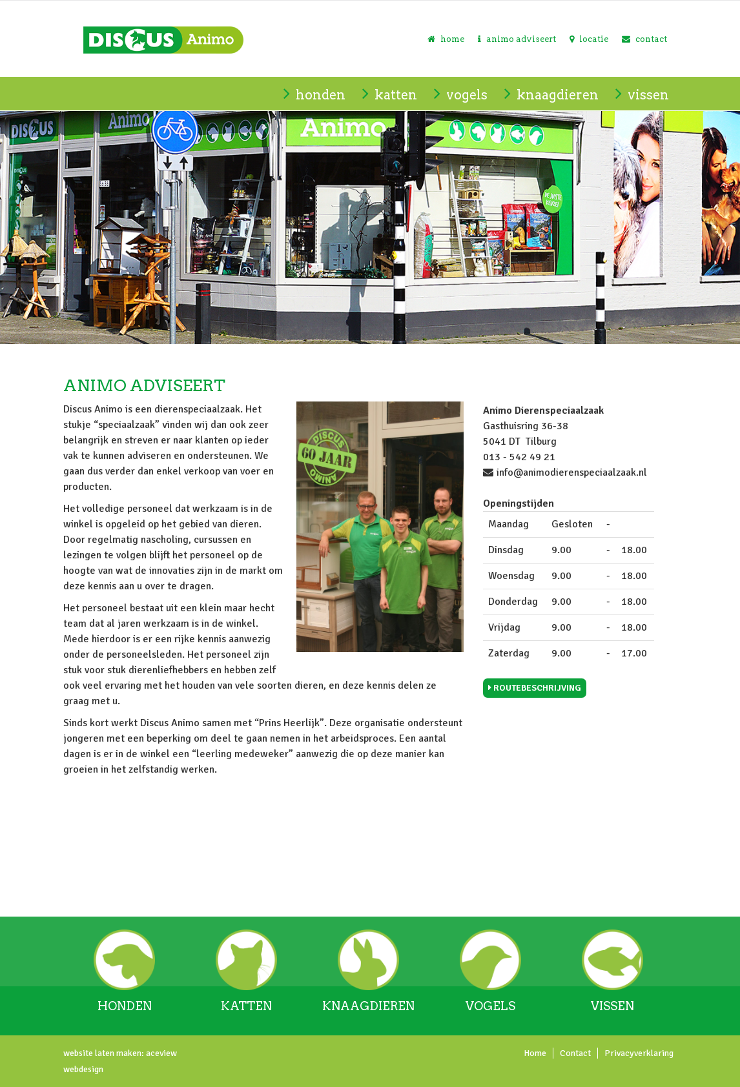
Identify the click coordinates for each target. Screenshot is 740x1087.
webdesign (83, 1069)
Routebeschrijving (534, 687)
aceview (160, 1053)
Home (535, 1053)
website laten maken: (103, 1053)
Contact (575, 1053)
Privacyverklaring (638, 1053)
